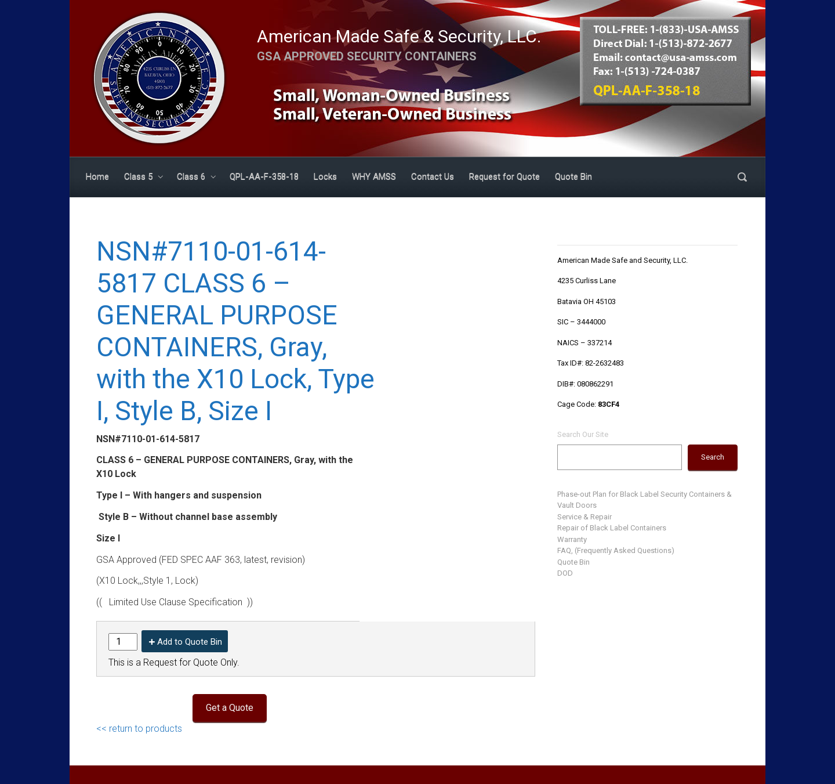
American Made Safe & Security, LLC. (399, 36)
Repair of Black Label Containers (611, 527)
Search (712, 457)
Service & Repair (584, 516)
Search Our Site (582, 434)
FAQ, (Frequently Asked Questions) (615, 550)
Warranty (572, 539)
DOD (565, 573)
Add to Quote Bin (189, 642)
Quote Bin (573, 562)
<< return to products (139, 728)
